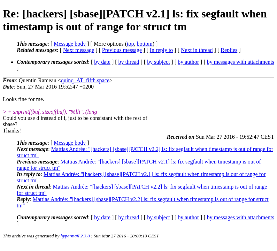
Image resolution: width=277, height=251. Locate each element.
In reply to (161, 50)
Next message (78, 50)
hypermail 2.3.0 (75, 235)
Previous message (122, 50)
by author (188, 62)
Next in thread (197, 50)
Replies (229, 50)
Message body (70, 44)
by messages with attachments (240, 62)
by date (102, 62)
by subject (158, 62)
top (130, 44)
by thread (128, 62)
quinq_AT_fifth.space (85, 80)
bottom (144, 44)
